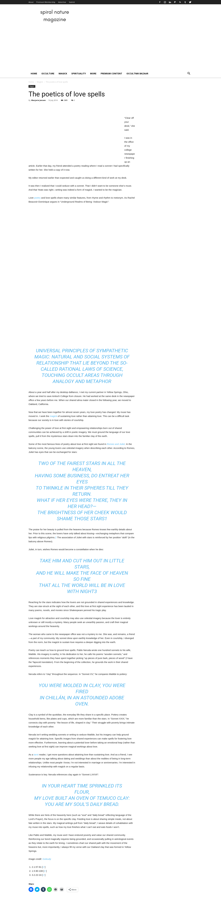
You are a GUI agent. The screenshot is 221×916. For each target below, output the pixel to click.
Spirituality (78, 73)
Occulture (47, 73)
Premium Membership (45, 2)
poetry (37, 197)
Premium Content (111, 73)
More (93, 73)
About (31, 2)
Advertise (62, 2)
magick (53, 416)
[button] (188, 73)
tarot (36, 754)
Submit (72, 2)
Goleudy (47, 859)
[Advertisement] (110, 46)
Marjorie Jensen (38, 100)
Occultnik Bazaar (137, 73)
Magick (63, 73)
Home (34, 73)
